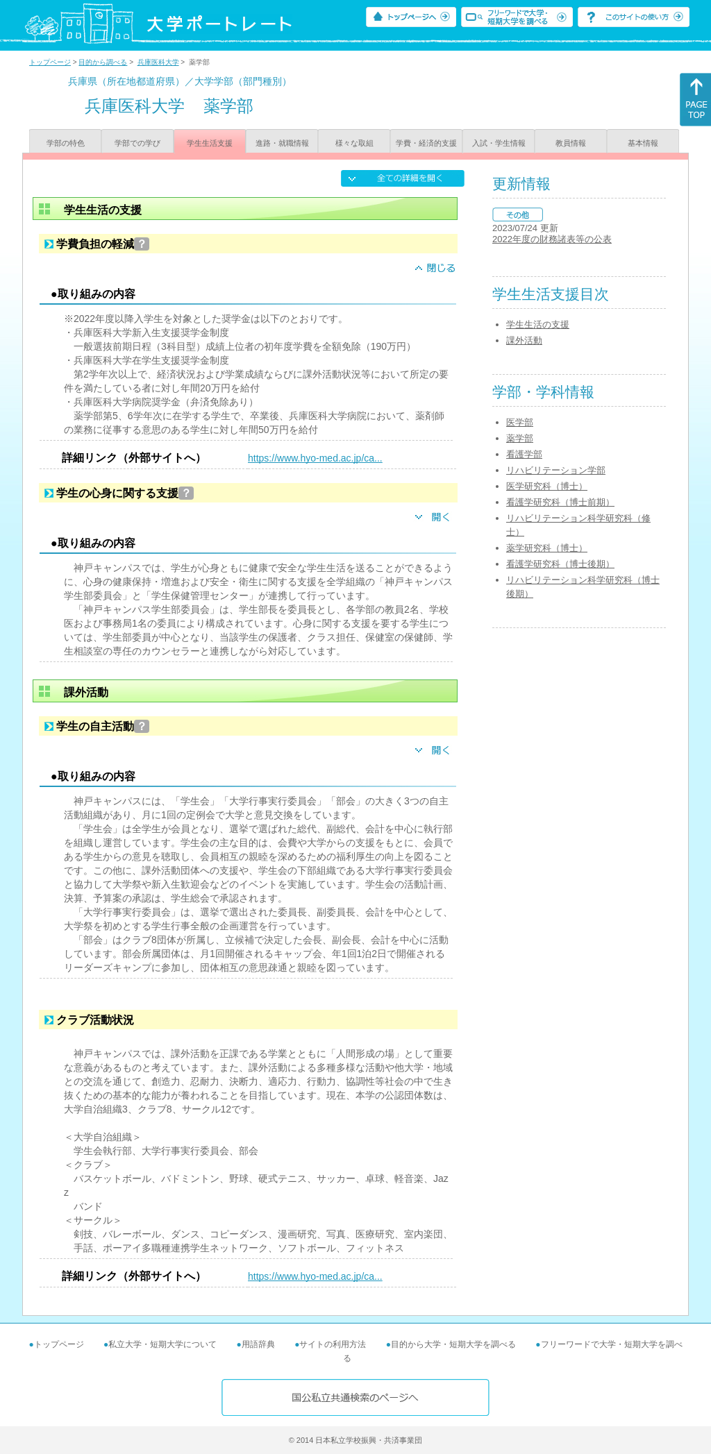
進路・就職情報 (282, 143)
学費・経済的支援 (426, 143)
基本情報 (643, 143)
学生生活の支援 (537, 324)
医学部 (519, 422)
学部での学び (137, 143)
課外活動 (524, 340)
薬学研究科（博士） (546, 548)
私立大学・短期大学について (162, 1344)
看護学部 (524, 454)
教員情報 (570, 143)
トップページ (50, 62)
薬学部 (519, 438)
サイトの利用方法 (332, 1344)
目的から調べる (102, 62)
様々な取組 (354, 143)
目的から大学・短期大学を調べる (453, 1344)
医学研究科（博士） (546, 486)
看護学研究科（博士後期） (560, 564)
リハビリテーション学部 (555, 470)
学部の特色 (66, 143)
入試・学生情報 (499, 143)
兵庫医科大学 (158, 62)
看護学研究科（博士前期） (560, 502)
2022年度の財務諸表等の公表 (552, 239)
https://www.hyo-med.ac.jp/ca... (315, 458)
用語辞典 (258, 1344)
